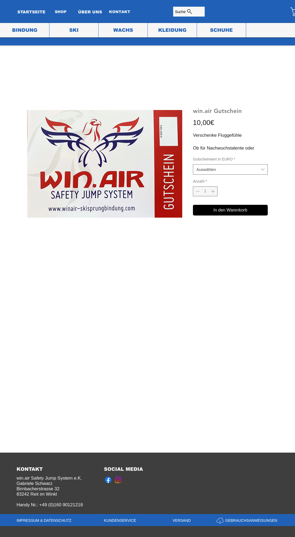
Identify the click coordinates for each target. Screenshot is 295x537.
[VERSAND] (183, 520)
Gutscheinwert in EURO (214, 159)
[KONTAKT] (119, 12)
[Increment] (213, 191)
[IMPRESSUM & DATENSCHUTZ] (45, 520)
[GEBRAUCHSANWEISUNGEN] (251, 520)
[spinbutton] (205, 191)
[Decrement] (197, 191)
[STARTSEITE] (31, 12)
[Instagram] (118, 480)
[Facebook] (108, 480)
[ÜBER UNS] (90, 12)
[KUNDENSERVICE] (121, 520)
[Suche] (189, 12)
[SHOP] (60, 12)
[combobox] (230, 169)
